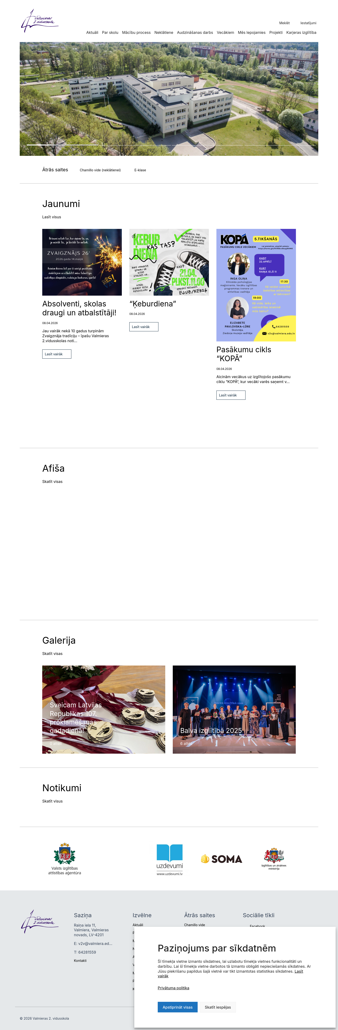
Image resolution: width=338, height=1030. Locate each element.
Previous (21, 231)
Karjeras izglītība (301, 32)
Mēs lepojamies (252, 32)
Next (21, 246)
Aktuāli (92, 32)
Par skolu (110, 32)
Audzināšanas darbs (195, 32)
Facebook (257, 926)
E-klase (140, 170)
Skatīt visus (52, 801)
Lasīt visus (51, 217)
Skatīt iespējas (218, 1007)
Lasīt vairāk (54, 354)
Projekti (276, 32)
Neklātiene (163, 32)
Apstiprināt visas (178, 1007)
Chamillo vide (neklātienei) (100, 170)
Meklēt (284, 23)
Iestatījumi (308, 23)
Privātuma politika (173, 988)
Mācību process (136, 32)
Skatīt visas (52, 481)
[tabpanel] (169, 99)
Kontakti (80, 961)
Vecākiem (225, 32)
